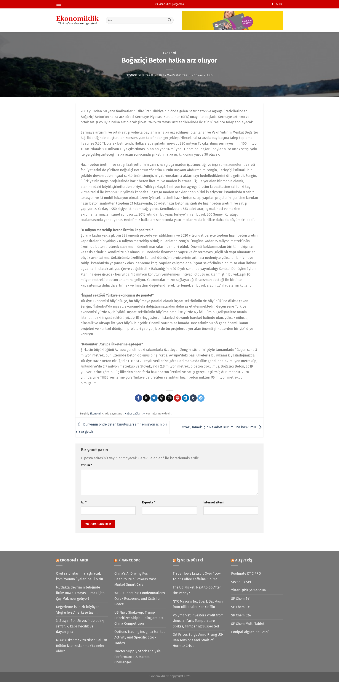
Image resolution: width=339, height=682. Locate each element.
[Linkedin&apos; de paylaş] (185, 398)
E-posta (148, 502)
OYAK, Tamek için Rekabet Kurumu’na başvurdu (223, 427)
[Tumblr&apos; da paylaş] (193, 398)
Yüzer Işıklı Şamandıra (248, 590)
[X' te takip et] (276, 4)
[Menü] (58, 4)
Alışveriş (243, 560)
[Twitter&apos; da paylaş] (154, 398)
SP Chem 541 (241, 599)
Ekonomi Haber (74, 560)
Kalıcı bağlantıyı (135, 413)
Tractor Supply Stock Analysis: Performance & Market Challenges (137, 656)
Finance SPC (129, 560)
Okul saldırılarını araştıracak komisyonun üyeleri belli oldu (79, 576)
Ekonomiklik (135, 75)
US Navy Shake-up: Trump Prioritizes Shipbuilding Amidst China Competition (138, 618)
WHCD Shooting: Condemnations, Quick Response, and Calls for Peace (140, 598)
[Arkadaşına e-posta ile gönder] (169, 398)
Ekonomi (169, 53)
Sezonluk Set (241, 582)
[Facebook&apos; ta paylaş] (138, 398)
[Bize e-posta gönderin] (281, 4)
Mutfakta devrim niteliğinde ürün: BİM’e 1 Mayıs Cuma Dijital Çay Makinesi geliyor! (81, 592)
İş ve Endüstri (190, 560)
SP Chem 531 (241, 607)
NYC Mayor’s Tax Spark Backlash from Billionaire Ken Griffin (198, 604)
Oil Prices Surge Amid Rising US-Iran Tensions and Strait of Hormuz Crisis (198, 640)
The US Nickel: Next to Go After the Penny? (197, 590)
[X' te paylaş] (146, 398)
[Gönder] (169, 20)
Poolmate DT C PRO (246, 573)
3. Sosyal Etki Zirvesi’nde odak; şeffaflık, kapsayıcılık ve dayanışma (80, 626)
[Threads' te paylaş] (161, 398)
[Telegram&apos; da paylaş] (201, 398)
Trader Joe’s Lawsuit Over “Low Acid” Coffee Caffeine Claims (197, 576)
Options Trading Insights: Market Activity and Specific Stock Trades (139, 637)
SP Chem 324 (241, 615)
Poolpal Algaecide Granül (251, 632)
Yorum (86, 465)
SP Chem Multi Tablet (247, 624)
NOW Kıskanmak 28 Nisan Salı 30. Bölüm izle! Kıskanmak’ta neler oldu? (82, 645)
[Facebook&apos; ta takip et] (272, 4)
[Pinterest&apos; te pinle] (177, 398)
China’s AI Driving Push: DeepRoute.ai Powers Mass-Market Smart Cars (135, 579)
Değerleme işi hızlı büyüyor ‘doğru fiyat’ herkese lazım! (77, 609)
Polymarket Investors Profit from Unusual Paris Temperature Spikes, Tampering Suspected (198, 620)
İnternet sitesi (213, 502)
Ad (83, 502)
